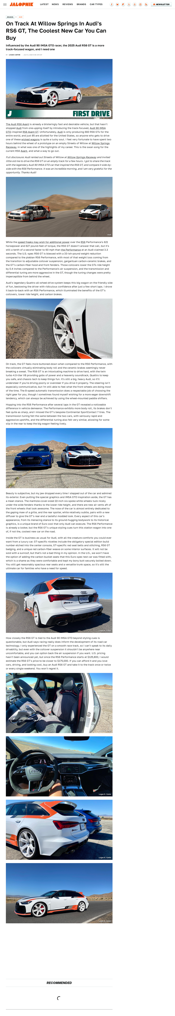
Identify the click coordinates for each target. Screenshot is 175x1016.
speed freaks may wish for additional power (44, 242)
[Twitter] (129, 4)
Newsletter (161, 4)
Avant (24, 150)
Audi (20, 17)
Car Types (96, 4)
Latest (44, 4)
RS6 (83, 242)
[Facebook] (112, 4)
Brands (81, 4)
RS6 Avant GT (30, 131)
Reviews (67, 4)
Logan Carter (14, 55)
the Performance (71, 249)
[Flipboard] (123, 4)
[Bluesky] (117, 4)
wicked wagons (30, 139)
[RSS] (146, 4)
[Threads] (135, 4)
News (55, 4)
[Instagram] (140, 4)
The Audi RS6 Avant (17, 124)
